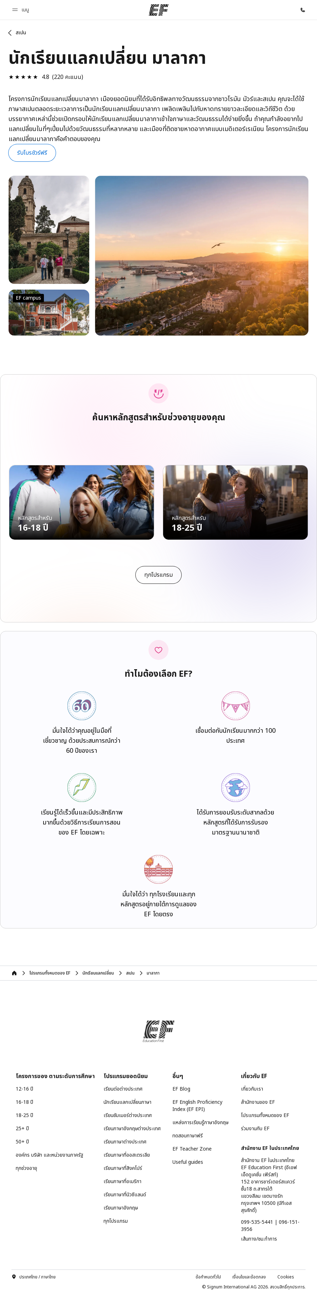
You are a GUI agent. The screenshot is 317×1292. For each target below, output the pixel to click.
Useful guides (187, 1160)
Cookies (285, 1275)
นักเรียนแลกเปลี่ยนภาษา (127, 1100)
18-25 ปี (24, 1113)
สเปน (21, 32)
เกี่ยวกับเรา (252, 1087)
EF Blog (181, 1087)
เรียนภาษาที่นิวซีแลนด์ (125, 1193)
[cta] (158, 572)
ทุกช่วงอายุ (26, 1166)
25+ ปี (22, 1127)
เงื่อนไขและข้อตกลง (249, 1275)
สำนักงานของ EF (258, 1100)
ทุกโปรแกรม (116, 1219)
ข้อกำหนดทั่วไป (208, 1275)
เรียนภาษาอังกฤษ (121, 1206)
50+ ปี (22, 1140)
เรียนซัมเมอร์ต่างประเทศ (128, 1113)
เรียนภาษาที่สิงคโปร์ (123, 1166)
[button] (21, 10)
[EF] (158, 10)
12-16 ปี (24, 1087)
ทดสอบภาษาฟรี (187, 1134)
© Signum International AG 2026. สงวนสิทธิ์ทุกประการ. (254, 1285)
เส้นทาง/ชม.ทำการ (259, 1237)
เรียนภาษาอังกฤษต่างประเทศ (132, 1127)
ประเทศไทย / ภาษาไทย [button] (33, 1275)
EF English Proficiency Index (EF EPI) (197, 1104)
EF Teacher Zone (192, 1147)
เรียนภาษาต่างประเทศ (125, 1140)
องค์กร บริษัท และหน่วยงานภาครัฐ (49, 1153)
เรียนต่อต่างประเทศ (123, 1087)
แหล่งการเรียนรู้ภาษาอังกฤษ (200, 1121)
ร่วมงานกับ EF (255, 1127)
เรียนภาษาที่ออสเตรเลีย (127, 1153)
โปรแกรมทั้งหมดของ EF (265, 1113)
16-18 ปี (24, 1100)
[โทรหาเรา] (303, 10)
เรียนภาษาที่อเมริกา (122, 1179)
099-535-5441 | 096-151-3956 (270, 1224)
